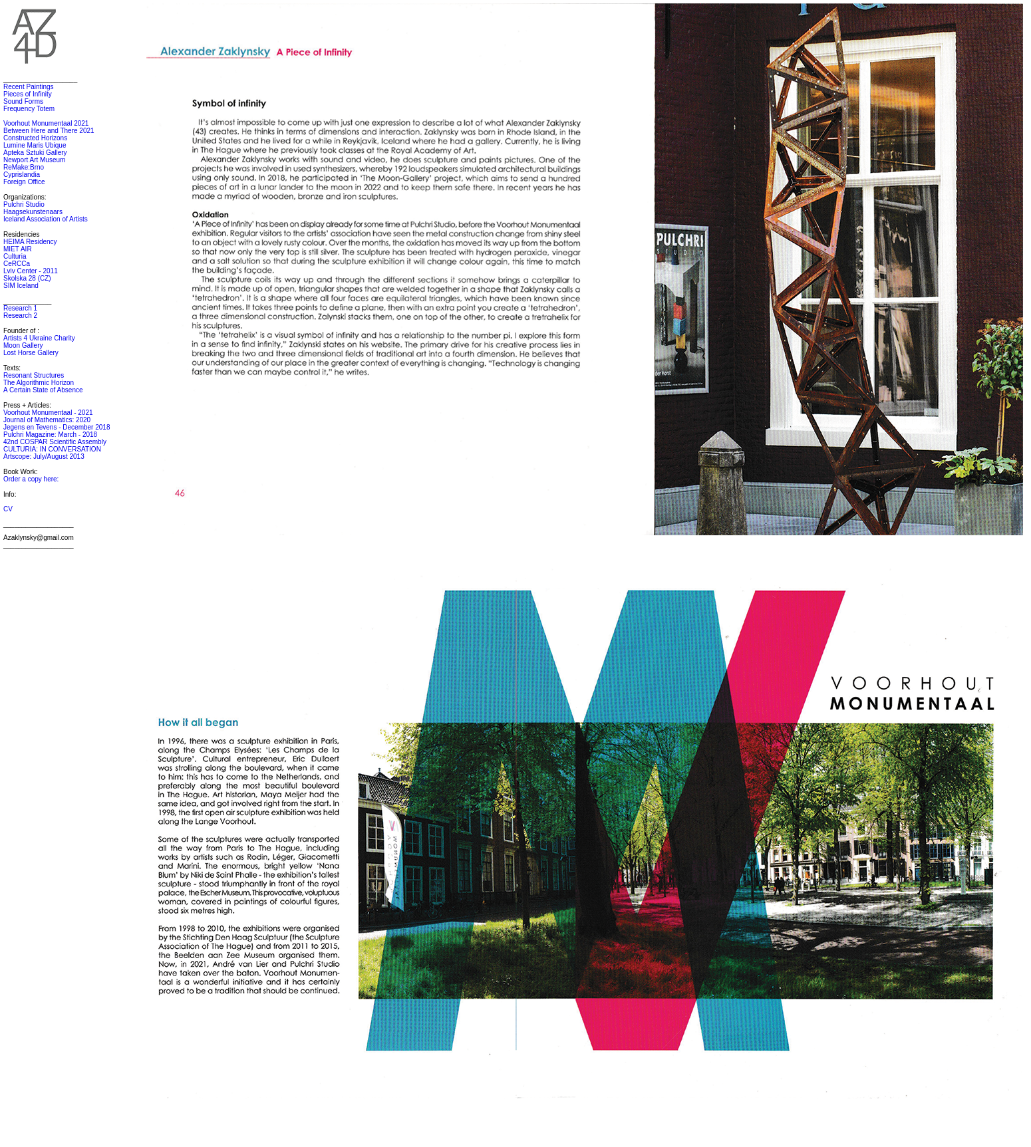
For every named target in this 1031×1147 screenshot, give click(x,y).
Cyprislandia (21, 174)
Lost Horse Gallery (31, 352)
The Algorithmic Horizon (38, 382)
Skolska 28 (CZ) (27, 278)
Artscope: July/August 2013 (43, 456)
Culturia (14, 256)
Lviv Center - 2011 (30, 271)
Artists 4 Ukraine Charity (39, 338)
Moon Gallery (23, 345)
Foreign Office (24, 182)
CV (8, 509)
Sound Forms (23, 101)
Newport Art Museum (34, 160)
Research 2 (20, 315)
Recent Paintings (28, 86)
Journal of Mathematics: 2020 (46, 420)
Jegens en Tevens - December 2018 (56, 427)
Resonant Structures (33, 375)
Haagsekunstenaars (33, 211)
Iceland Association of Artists (45, 219)
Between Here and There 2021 (48, 130)
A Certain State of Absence (43, 390)
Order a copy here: (31, 479)
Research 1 (20, 308)
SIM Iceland (21, 285)
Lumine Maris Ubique (35, 145)
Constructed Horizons (35, 138)
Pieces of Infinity (27, 94)
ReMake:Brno (23, 167)
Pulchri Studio (24, 204)
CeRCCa (16, 263)
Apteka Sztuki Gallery (35, 152)
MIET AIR (17, 249)
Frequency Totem (29, 108)
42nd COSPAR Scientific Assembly (54, 442)
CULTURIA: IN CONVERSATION (52, 449)
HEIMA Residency (30, 241)
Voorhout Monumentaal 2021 (45, 123)
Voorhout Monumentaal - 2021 (48, 412)
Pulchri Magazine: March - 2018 (50, 434)
